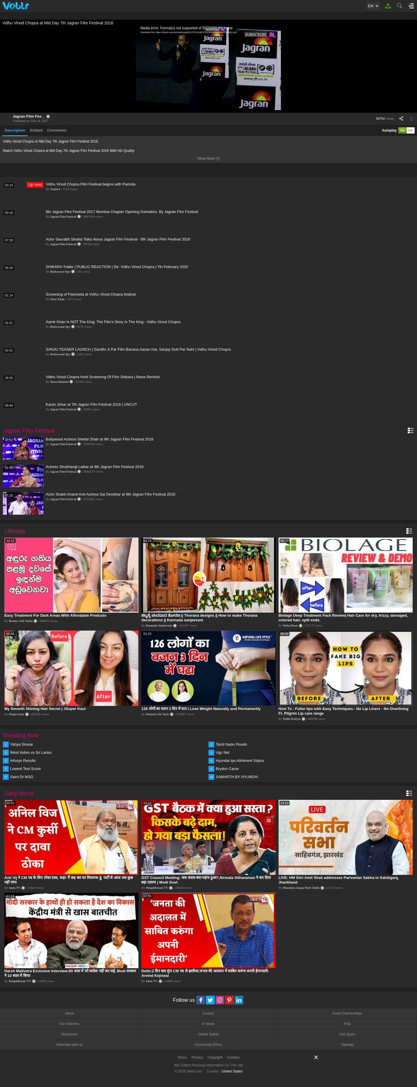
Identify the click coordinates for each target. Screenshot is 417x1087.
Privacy (197, 1057)
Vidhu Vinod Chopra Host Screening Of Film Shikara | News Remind (103, 377)
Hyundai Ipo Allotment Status (240, 760)
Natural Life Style (157, 714)
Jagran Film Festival (31, 116)
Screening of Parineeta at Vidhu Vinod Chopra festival (91, 294)
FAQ (347, 1024)
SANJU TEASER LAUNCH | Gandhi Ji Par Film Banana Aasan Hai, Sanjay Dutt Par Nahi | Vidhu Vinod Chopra (138, 349)
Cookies (233, 1057)
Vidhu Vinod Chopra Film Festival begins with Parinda (91, 184)
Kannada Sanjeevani (159, 625)
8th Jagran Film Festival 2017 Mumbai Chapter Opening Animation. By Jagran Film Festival (122, 212)
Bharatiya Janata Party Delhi (301, 887)
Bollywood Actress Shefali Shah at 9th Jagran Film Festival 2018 (99, 439)
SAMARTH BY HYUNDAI (237, 777)
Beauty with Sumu (21, 620)
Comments (57, 130)
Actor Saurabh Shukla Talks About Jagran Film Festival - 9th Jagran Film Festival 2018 (118, 239)
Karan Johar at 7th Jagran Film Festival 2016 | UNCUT (91, 404)
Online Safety (208, 1034)
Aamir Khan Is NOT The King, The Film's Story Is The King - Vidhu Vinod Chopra (113, 322)
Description (15, 130)
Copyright (215, 1057)
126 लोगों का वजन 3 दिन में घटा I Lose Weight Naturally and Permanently (201, 709)
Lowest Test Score (25, 768)
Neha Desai (290, 625)
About (69, 1013)
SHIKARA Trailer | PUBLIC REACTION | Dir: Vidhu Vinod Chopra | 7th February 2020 (117, 267)
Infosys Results (23, 760)
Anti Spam (347, 1034)
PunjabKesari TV (157, 887)
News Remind (59, 381)
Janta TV (15, 887)
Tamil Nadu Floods (231, 744)
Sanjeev (55, 189)
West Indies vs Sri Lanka (31, 752)
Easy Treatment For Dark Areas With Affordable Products (55, 615)
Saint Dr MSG (21, 777)
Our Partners (69, 1024)
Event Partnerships (347, 1013)
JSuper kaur (16, 714)
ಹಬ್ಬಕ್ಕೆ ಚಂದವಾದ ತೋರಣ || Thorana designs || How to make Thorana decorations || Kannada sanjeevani (199, 617)
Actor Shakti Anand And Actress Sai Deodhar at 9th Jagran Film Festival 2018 (110, 494)
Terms (182, 1057)
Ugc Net (222, 752)
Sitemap (347, 1045)
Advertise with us (69, 1045)
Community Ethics (208, 1045)
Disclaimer (69, 1034)
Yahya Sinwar (21, 744)
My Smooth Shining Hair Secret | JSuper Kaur (45, 709)
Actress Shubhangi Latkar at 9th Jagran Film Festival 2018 (94, 467)
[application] (208, 69)
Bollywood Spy (60, 271)
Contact (208, 1013)
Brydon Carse (227, 768)
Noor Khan (57, 299)
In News (208, 1024)
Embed (36, 130)
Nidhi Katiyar (292, 718)
